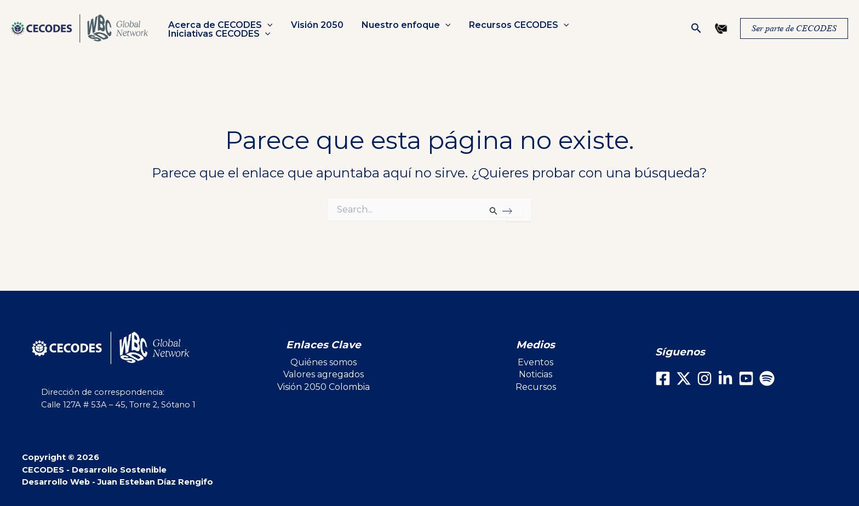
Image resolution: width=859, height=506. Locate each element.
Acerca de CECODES (220, 25)
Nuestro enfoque (404, 25)
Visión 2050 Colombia (323, 387)
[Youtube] (746, 378)
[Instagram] (704, 378)
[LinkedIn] (725, 378)
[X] (683, 378)
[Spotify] (767, 378)
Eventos (535, 362)
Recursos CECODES (516, 25)
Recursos (536, 387)
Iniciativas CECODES (219, 34)
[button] (266, 25)
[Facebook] (663, 378)
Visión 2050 (316, 25)
